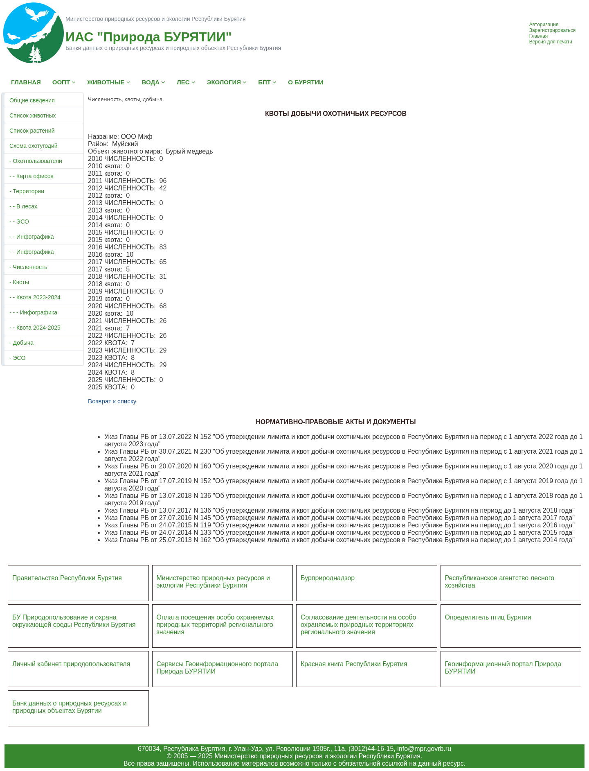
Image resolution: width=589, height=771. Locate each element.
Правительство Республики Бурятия (67, 577)
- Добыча (21, 342)
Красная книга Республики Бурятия (354, 663)
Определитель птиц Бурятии (488, 617)
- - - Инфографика (33, 312)
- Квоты (19, 282)
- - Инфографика (31, 236)
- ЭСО (17, 358)
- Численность (28, 267)
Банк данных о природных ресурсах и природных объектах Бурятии (69, 707)
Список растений (31, 130)
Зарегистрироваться (552, 30)
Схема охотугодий (33, 145)
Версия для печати (550, 42)
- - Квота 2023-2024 (35, 297)
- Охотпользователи (35, 161)
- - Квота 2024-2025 (35, 327)
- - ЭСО (19, 221)
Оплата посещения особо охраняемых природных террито (215, 621)
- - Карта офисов (31, 176)
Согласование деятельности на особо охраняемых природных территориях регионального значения (358, 624)
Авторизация (544, 24)
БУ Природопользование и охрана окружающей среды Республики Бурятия (73, 621)
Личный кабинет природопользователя (71, 663)
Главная (538, 36)
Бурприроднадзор (328, 577)
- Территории (26, 191)
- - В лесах (23, 206)
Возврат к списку (112, 401)
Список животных (32, 115)
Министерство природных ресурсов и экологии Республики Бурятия (213, 581)
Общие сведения (32, 100)
